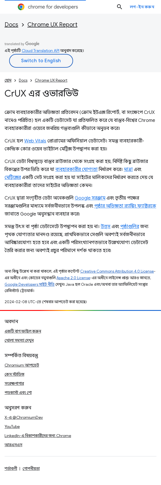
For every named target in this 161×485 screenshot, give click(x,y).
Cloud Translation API (40, 50)
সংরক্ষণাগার (14, 383)
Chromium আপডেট (22, 365)
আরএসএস (13, 444)
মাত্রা (128, 169)
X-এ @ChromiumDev (24, 417)
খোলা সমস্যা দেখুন (19, 340)
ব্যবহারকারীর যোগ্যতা (76, 169)
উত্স (105, 227)
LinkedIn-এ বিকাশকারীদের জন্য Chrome (38, 435)
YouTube (12, 426)
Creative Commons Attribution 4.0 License (117, 271)
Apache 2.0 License (73, 277)
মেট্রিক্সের (13, 177)
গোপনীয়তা (31, 468)
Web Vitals (35, 141)
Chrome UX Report (52, 24)
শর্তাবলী (11, 468)
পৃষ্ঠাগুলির (129, 227)
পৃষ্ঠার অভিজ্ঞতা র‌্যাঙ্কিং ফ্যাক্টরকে (125, 206)
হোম (8, 80)
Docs (11, 24)
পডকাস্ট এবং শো (18, 392)
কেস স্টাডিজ (14, 374)
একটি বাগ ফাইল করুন (23, 331)
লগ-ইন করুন (142, 6)
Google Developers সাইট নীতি (30, 284)
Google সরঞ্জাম (90, 198)
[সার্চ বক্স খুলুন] (119, 6)
